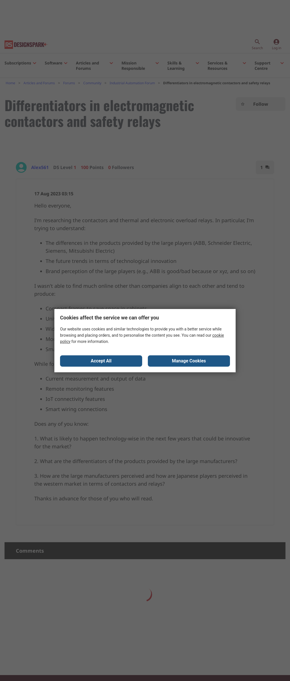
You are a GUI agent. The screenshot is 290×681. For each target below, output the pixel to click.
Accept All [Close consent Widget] (101, 361)
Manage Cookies (189, 361)
